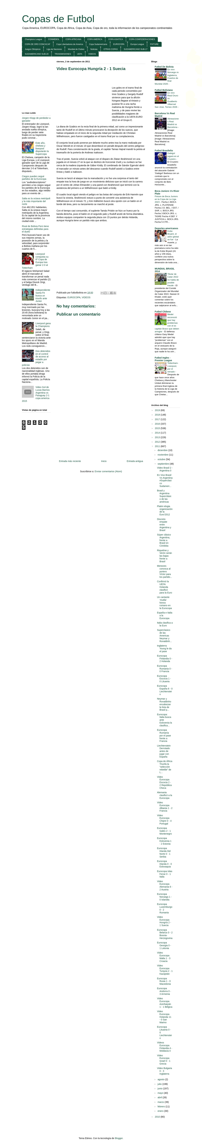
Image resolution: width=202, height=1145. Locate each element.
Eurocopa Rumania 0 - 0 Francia (164, 669)
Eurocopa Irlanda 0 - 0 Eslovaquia (164, 864)
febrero (161, 1106)
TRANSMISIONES (63, 54)
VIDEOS (92, 54)
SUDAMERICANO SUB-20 (36, 54)
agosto (161, 1079)
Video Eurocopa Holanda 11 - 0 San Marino (164, 1017)
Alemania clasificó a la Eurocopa (164, 795)
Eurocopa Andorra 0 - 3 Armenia (164, 991)
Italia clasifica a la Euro (165, 624)
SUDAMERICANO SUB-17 (135, 49)
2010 (158, 1116)
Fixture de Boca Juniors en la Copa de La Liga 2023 (166, 199)
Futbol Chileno (163, 311)
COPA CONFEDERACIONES (142, 39)
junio (160, 1088)
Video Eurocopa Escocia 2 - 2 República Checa (164, 782)
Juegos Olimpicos (33, 49)
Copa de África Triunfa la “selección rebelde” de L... (164, 767)
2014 (158, 432)
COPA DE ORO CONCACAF (37, 44)
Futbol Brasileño (164, 150)
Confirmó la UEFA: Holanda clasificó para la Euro (164, 587)
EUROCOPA (118, 44)
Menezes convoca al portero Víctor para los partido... (164, 571)
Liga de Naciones (54, 49)
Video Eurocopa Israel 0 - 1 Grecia (163, 1059)
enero (161, 1111)
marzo (161, 1102)
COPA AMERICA (94, 39)
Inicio (104, 461)
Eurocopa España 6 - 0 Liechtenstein (165, 690)
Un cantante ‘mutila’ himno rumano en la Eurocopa (164, 603)
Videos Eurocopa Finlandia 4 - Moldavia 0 (164, 1046)
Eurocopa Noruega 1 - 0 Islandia (164, 897)
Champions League (33, 39)
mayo (161, 1093)
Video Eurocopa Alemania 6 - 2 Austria (165, 885)
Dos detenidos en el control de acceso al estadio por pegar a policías (36, 358)
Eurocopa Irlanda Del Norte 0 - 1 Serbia (164, 852)
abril (160, 1097)
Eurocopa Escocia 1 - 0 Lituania (164, 679)
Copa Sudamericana (98, 44)
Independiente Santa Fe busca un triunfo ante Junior (43, 295)
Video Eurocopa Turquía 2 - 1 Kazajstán (165, 969)
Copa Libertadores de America (69, 44)
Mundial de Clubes (76, 49)
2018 (158, 414)
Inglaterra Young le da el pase (164, 648)
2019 (158, 410)
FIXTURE (154, 44)
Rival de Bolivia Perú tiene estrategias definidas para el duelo (35, 229)
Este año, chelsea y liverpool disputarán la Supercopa (42, 148)
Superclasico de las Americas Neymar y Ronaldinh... (164, 635)
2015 (158, 428)
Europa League (137, 44)
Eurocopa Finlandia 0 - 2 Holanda (164, 658)
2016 (158, 423)
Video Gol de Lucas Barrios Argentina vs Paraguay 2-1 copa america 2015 (36, 394)
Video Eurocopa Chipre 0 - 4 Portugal (164, 819)
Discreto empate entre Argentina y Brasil (164, 525)
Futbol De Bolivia (164, 66)
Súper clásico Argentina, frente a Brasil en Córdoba (164, 540)
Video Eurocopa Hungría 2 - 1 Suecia (91, 68)
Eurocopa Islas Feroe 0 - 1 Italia (164, 874)
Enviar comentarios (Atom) (108, 471)
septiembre (164, 463)
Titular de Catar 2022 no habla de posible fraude (173, 280)
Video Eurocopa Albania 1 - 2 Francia (165, 806)
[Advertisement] (84, 98)
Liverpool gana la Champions (43, 324)
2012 (158, 441)
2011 (158, 446)
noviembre (163, 454)
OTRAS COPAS (111, 49)
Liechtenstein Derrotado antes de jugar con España (164, 751)
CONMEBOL (53, 39)
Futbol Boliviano (164, 90)
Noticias (94, 49)
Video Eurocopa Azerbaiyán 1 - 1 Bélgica (164, 1002)
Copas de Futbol (58, 18)
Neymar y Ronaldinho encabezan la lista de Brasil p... (164, 704)
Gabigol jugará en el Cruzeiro (173, 156)
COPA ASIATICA (115, 39)
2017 (158, 419)
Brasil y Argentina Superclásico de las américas (164, 496)
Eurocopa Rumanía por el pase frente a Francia (164, 735)
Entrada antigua (135, 461)
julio (160, 1084)
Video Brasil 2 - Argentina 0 (165, 469)
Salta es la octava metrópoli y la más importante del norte (36, 201)
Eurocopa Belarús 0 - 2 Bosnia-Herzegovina (165, 934)
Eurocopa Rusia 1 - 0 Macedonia (164, 981)
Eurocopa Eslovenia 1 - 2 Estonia (164, 841)
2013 (158, 437)
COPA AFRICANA (73, 39)
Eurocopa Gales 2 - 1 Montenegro (164, 831)
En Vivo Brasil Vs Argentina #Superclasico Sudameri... (165, 480)
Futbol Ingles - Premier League (163, 359)
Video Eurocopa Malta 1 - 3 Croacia (163, 956)
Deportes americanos (166, 228)
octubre (162, 459)
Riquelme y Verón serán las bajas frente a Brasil (164, 556)
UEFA (79, 54)
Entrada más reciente (70, 461)
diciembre (163, 450)
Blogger (119, 1138)
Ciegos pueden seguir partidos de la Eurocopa (34, 177)
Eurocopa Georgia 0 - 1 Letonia (164, 945)
